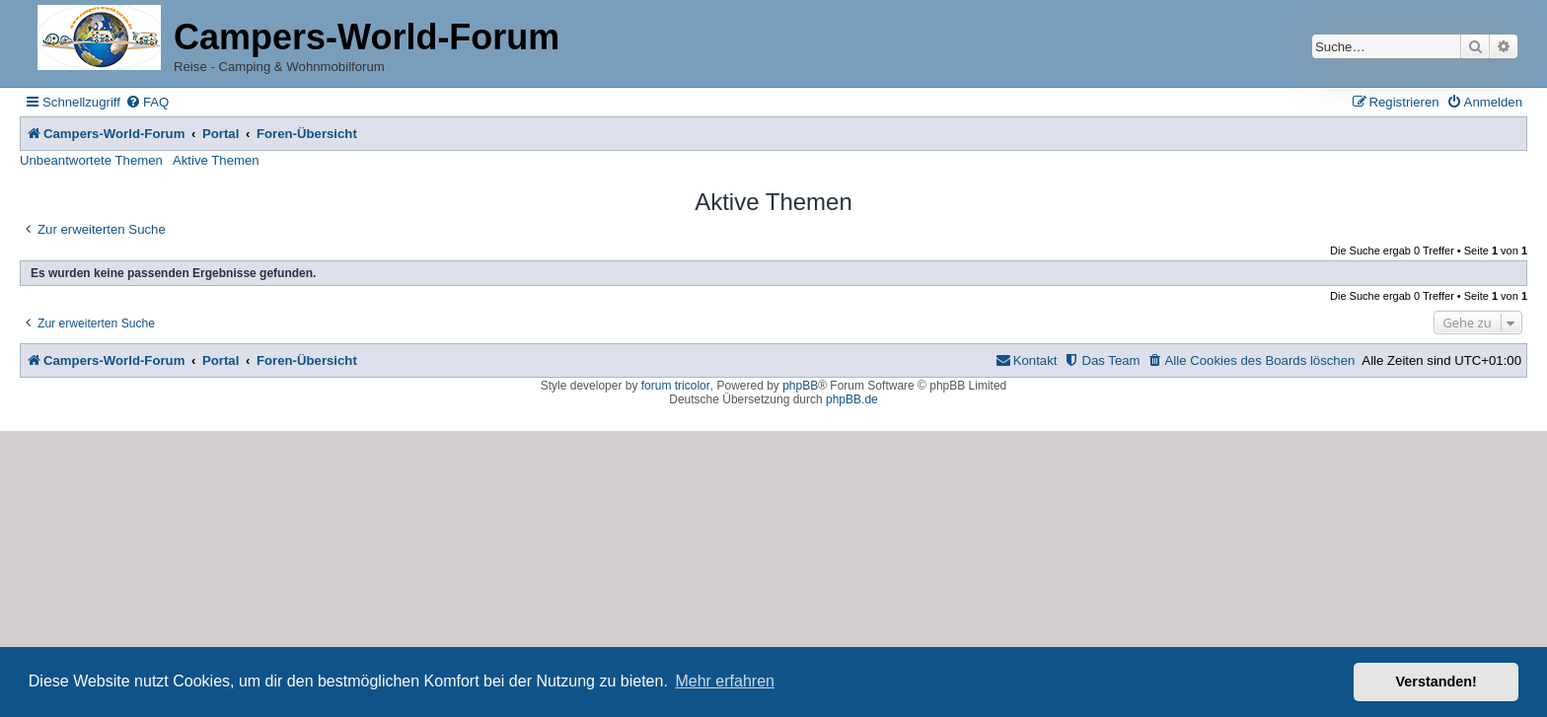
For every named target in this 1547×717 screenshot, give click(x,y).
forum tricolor (675, 386)
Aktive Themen (216, 160)
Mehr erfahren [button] (724, 681)
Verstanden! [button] (1436, 681)
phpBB (800, 386)
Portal (220, 133)
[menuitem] (147, 102)
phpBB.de (852, 399)
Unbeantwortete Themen (91, 160)
